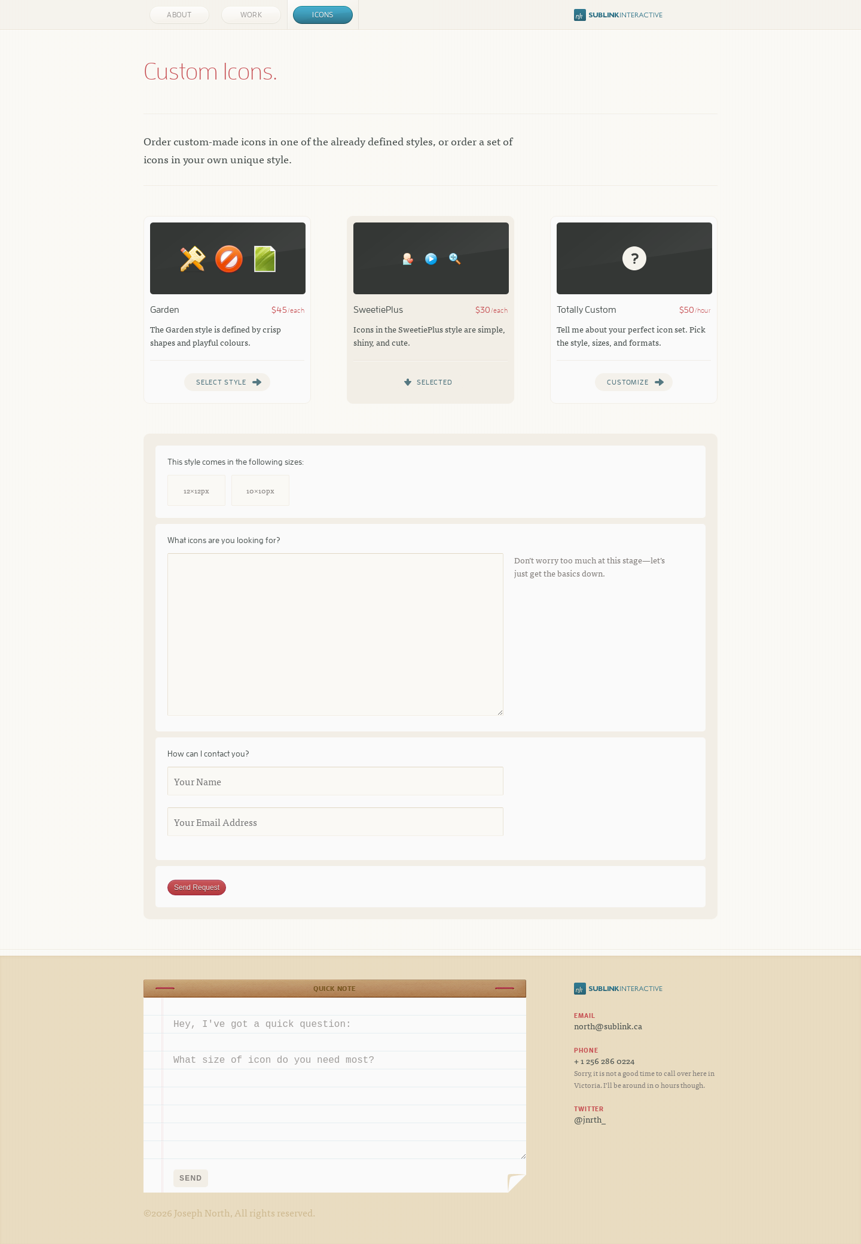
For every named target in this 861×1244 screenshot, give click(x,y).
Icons (322, 15)
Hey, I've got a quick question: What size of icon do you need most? (335, 1078)
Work (251, 15)
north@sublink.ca (608, 1025)
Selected (435, 382)
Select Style (221, 382)
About (179, 15)
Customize (628, 382)
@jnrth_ (590, 1119)
